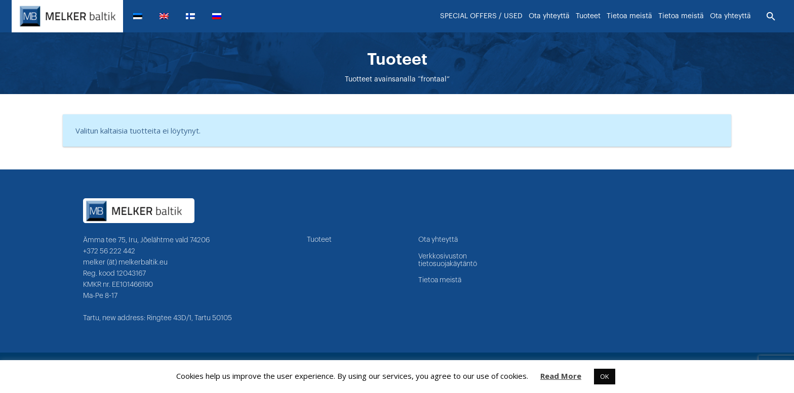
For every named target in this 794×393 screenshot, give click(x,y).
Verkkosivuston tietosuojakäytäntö (447, 260)
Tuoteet (319, 239)
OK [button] (604, 376)
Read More (560, 376)
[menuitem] (141, 16)
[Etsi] (771, 16)
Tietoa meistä (439, 280)
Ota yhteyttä (438, 239)
